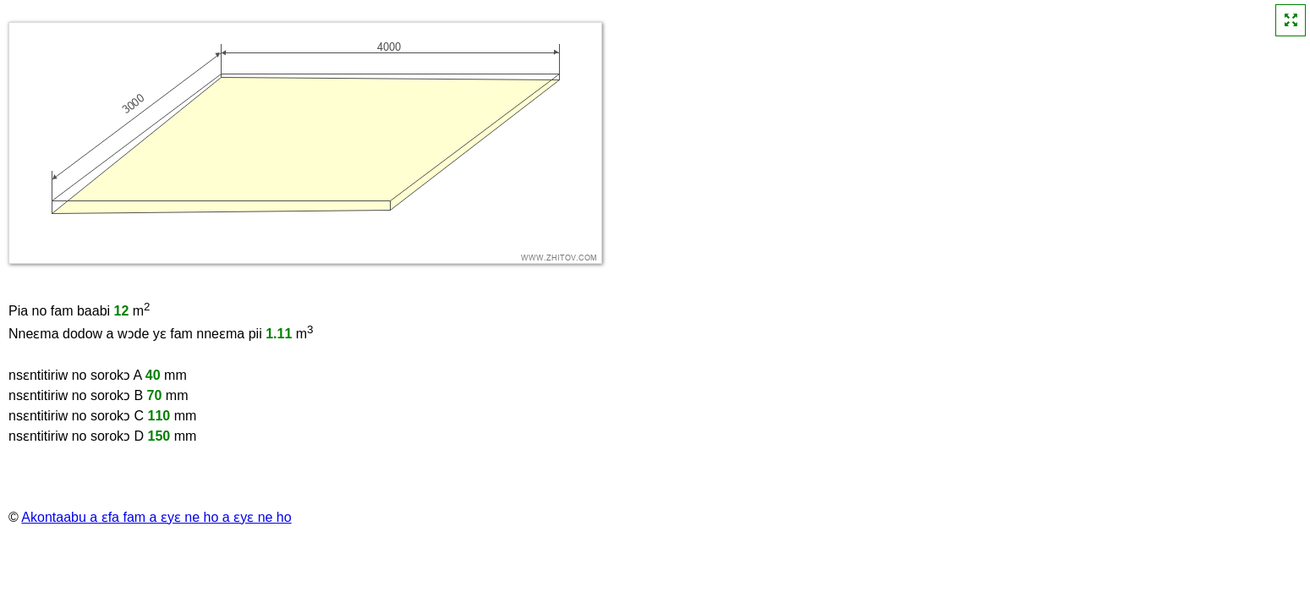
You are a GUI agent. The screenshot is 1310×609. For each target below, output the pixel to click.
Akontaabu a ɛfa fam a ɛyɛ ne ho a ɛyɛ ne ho (156, 517)
